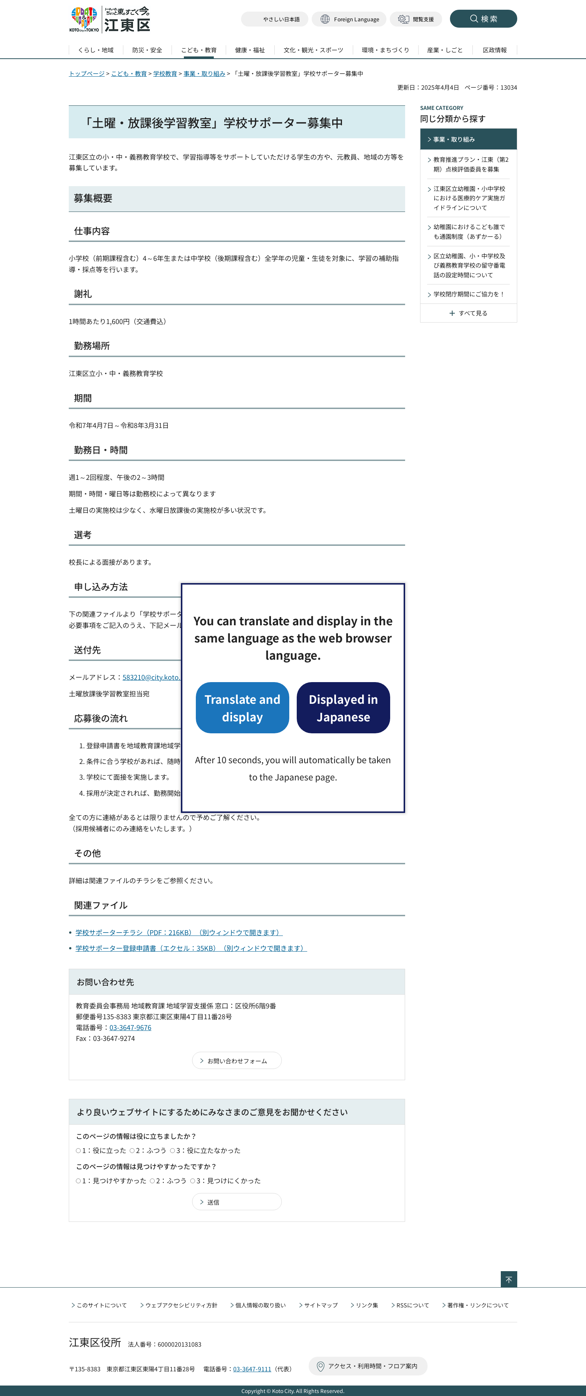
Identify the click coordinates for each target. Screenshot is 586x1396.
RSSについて (413, 1305)
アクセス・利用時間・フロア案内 (372, 1365)
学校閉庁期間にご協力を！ (469, 293)
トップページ (87, 73)
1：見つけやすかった (114, 1180)
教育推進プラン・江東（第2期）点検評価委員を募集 (471, 164)
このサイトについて (102, 1305)
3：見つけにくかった (229, 1180)
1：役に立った (104, 1150)
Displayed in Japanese (343, 707)
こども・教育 (129, 73)
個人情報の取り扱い (260, 1305)
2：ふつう (151, 1150)
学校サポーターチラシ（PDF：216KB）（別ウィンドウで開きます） (179, 932)
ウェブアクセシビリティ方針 (181, 1305)
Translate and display (242, 707)
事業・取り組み (204, 73)
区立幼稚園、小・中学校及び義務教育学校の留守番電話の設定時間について (469, 265)
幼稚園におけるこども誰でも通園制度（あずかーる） (469, 231)
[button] (349, 19)
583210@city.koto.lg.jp (158, 677)
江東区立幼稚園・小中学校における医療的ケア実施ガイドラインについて (469, 198)
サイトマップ (321, 1305)
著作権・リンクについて (478, 1305)
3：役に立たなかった (208, 1150)
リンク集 (367, 1305)
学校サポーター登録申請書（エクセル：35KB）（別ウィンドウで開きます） (191, 948)
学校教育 (165, 73)
